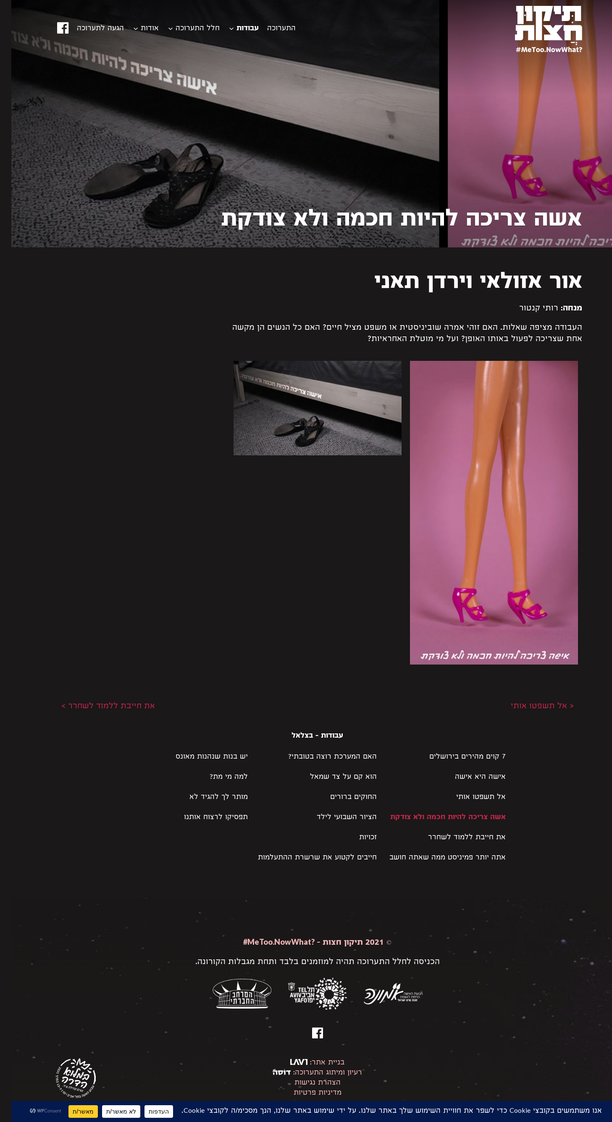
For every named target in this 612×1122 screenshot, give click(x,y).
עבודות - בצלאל (306, 736)
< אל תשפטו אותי (530, 706)
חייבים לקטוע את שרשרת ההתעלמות (306, 858)
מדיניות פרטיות (306, 1093)
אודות (138, 29)
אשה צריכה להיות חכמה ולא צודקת (436, 818)
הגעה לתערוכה (89, 29)
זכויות (356, 838)
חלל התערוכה (186, 29)
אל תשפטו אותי (469, 797)
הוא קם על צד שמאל (332, 777)
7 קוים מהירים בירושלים (456, 757)
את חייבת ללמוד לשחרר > (97, 706)
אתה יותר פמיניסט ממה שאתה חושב (436, 858)
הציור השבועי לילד (335, 818)
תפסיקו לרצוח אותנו (204, 818)
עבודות (236, 29)
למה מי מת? (217, 777)
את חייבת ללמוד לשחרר (455, 838)
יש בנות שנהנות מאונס (200, 757)
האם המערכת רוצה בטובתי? (321, 757)
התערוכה (270, 29)
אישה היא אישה (469, 777)
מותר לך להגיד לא (207, 797)
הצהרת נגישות (306, 1083)
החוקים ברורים (342, 797)
